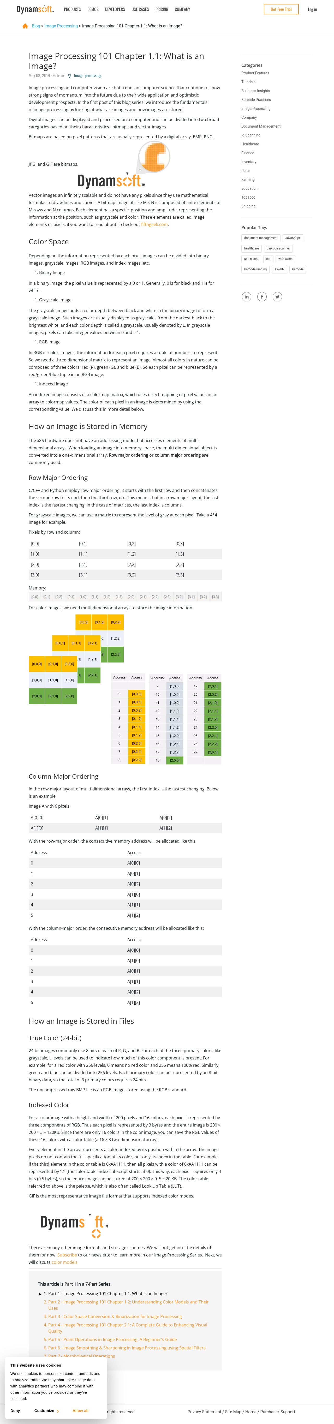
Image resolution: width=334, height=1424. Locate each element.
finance (247, 153)
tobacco (248, 197)
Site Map (233, 1411)
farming (248, 179)
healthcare (250, 144)
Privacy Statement (204, 1411)
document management (261, 126)
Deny (15, 1410)
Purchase (269, 1411)
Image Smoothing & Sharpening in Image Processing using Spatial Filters (134, 1348)
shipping (248, 206)
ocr (268, 259)
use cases (251, 259)
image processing (61, 25)
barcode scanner (278, 248)
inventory (248, 162)
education (249, 188)
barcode (297, 269)
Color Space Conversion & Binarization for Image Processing (122, 1316)
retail (245, 171)
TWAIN (279, 269)
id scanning (250, 135)
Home (251, 1411)
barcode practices (256, 100)
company (249, 117)
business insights (255, 91)
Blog (31, 25)
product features (255, 73)
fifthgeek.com (154, 224)
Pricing (162, 9)
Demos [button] (93, 9)
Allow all (80, 1410)
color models (64, 1262)
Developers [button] (115, 9)
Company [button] (182, 9)
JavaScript (292, 238)
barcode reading (255, 269)
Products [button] (72, 9)
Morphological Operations (89, 1356)
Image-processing (84, 75)
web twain (285, 259)
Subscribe (67, 1255)
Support (288, 1411)
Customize (46, 1410)
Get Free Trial (281, 9)
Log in (312, 9)
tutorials (248, 82)
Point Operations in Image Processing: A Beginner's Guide (120, 1339)
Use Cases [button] (140, 9)
